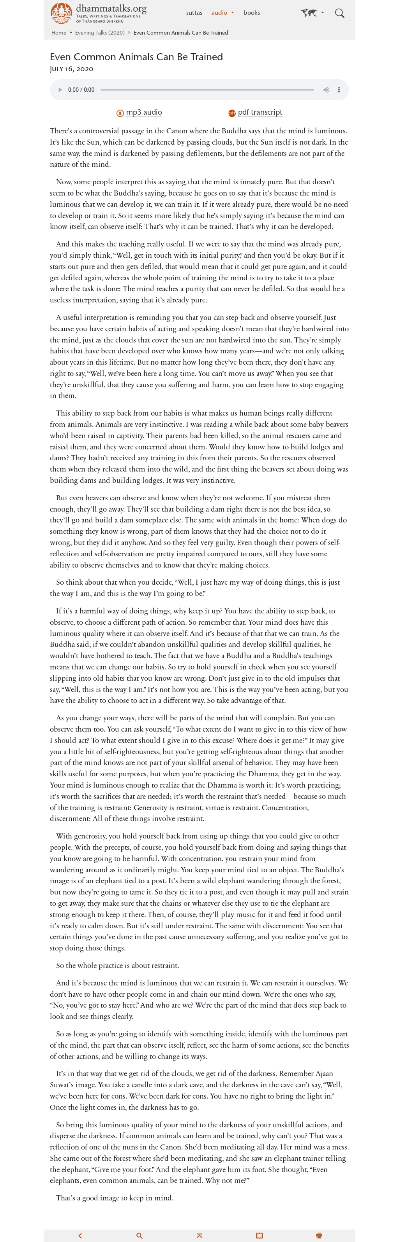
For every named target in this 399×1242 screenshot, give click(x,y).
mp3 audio (139, 113)
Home (58, 33)
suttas (194, 13)
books (252, 13)
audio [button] (220, 13)
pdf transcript (255, 113)
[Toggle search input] (339, 13)
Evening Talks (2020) (100, 33)
